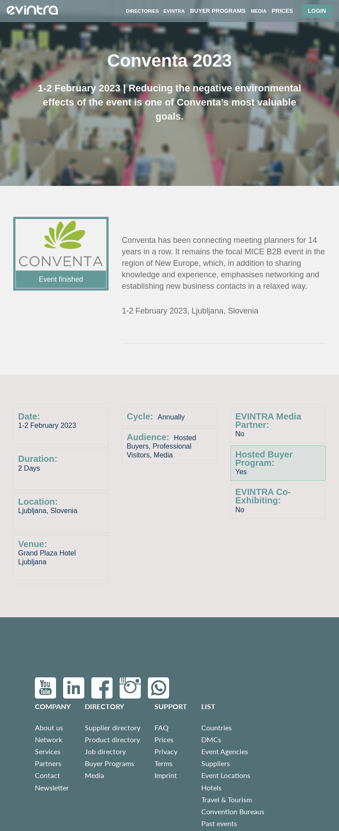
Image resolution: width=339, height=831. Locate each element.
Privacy (165, 751)
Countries (216, 727)
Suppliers (215, 763)
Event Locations (225, 775)
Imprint (165, 775)
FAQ (161, 727)
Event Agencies (224, 751)
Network (48, 739)
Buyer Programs (109, 763)
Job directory (105, 751)
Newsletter (52, 787)
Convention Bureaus (232, 811)
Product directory (112, 739)
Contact (47, 775)
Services (47, 751)
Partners (48, 763)
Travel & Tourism (226, 799)
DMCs (211, 739)
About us (49, 727)
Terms (163, 763)
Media (94, 775)
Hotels (211, 787)
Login (317, 11)
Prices (163, 739)
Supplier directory (112, 727)
